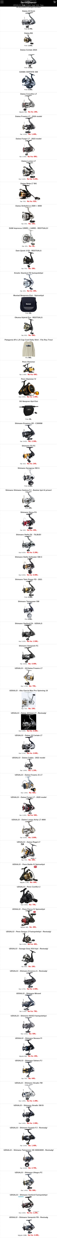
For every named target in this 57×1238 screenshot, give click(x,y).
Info (38, 5)
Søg (41, 5)
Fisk (24, 5)
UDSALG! (17, 5)
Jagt (34, 5)
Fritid (28, 5)
